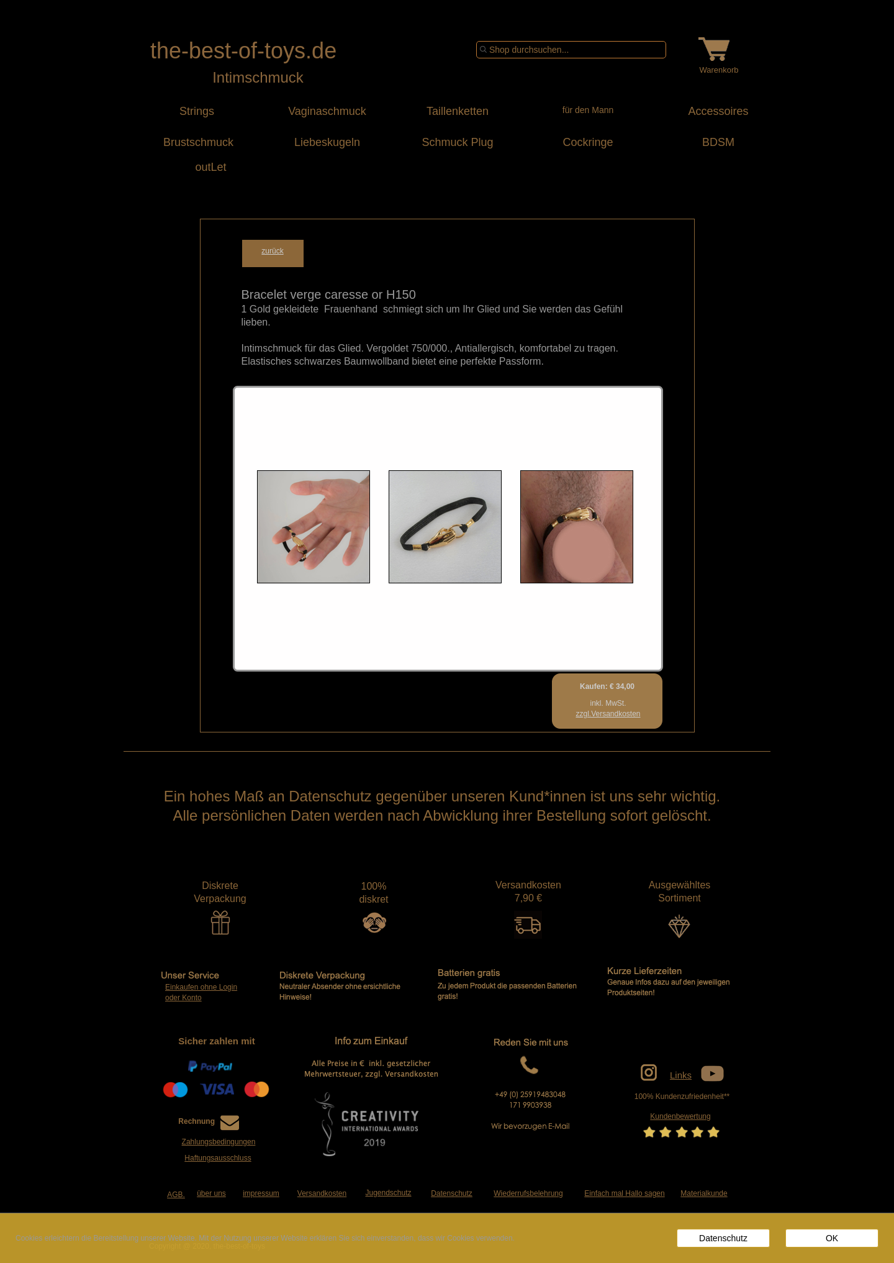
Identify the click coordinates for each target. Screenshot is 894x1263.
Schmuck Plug (457, 142)
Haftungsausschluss (217, 1158)
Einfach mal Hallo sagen (624, 1193)
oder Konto (183, 997)
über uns (211, 1193)
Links (681, 1075)
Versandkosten (321, 1193)
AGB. (176, 1194)
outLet (196, 167)
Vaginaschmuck (327, 111)
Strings (196, 111)
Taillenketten (458, 111)
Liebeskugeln (327, 142)
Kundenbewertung (680, 1116)
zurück (272, 251)
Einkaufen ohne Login (201, 987)
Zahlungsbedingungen (219, 1142)
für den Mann (588, 110)
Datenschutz (451, 1193)
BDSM (718, 142)
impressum (261, 1193)
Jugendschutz (388, 1192)
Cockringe (587, 142)
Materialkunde (703, 1193)
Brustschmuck (196, 142)
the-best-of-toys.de (243, 50)
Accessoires (718, 111)
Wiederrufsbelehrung (528, 1193)
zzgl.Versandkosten (608, 713)
